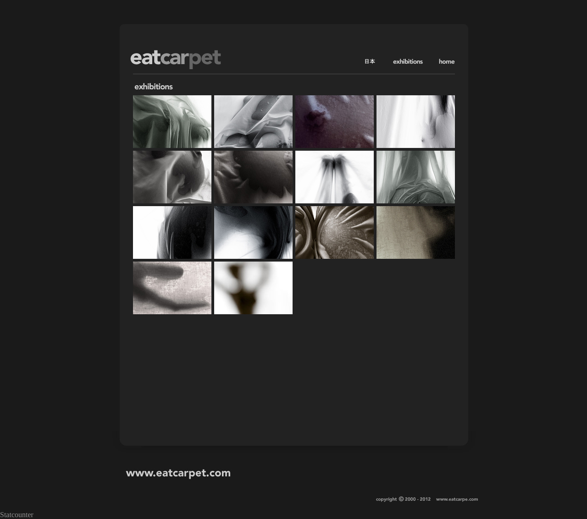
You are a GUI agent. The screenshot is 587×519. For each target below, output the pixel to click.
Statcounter (16, 515)
